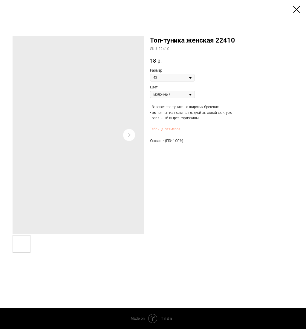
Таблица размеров (165, 129)
